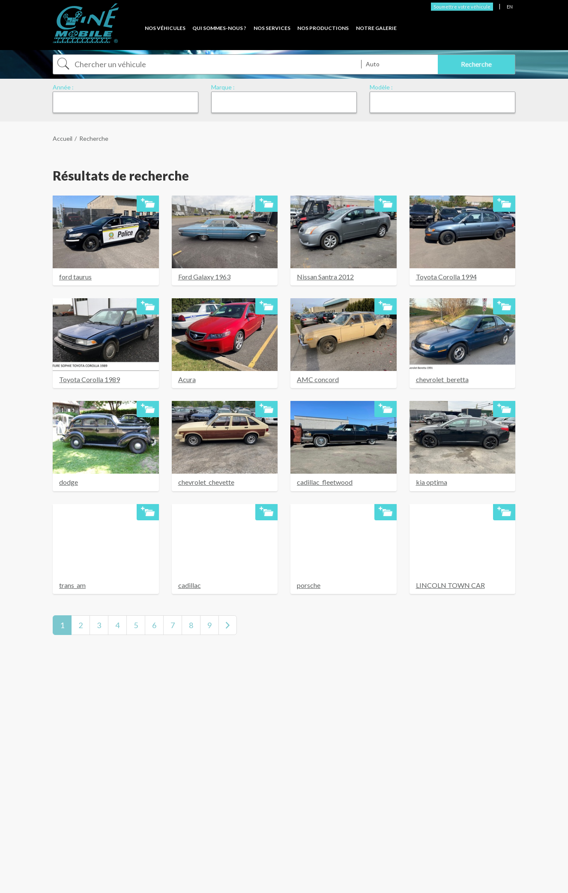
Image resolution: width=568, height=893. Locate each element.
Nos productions (323, 28)
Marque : (223, 87)
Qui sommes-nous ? (219, 28)
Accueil (62, 138)
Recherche (93, 138)
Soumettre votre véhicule (461, 6)
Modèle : (381, 87)
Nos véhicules (165, 28)
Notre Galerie (376, 28)
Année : (63, 87)
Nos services (272, 28)
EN (510, 6)
